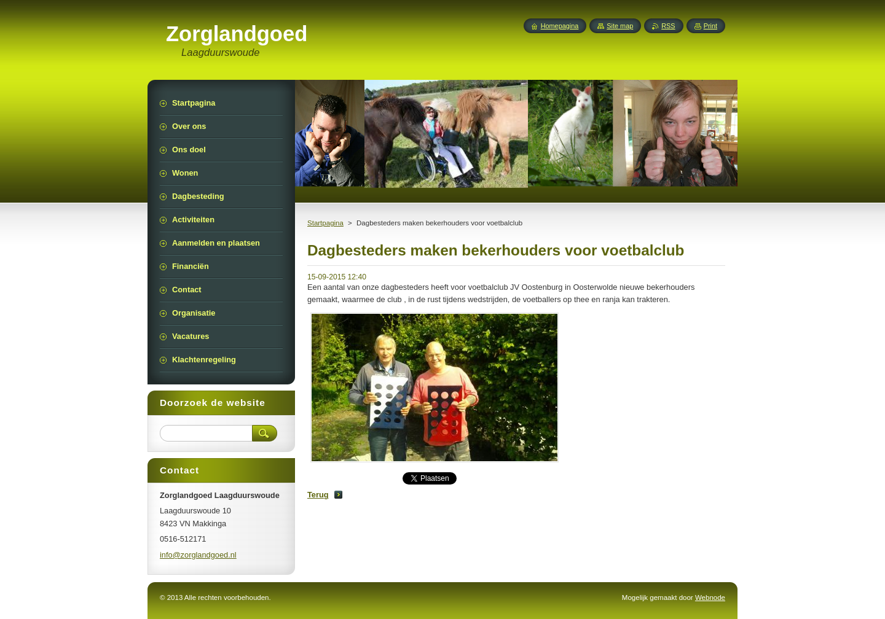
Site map (620, 25)
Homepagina (560, 25)
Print (710, 25)
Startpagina (325, 223)
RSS (668, 25)
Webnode (710, 597)
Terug (318, 494)
